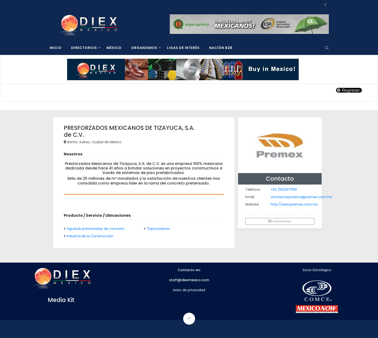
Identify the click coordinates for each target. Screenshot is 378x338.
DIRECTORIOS (84, 47)
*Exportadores (158, 228)
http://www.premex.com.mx (294, 204)
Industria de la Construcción (89, 236)
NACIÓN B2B (220, 47)
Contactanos (279, 221)
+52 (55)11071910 (284, 189)
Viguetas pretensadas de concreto (95, 228)
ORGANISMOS (144, 47)
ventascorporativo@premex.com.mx (301, 197)
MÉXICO (114, 47)
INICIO (55, 47)
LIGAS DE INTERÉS (183, 47)
